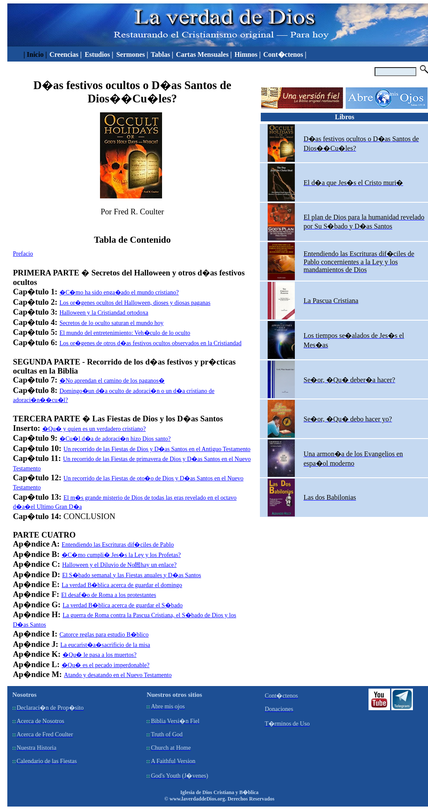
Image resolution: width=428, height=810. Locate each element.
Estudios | (99, 54)
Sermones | (132, 54)
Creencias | (67, 54)
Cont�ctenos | (284, 54)
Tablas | (162, 54)
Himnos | (247, 54)
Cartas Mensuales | (204, 54)
